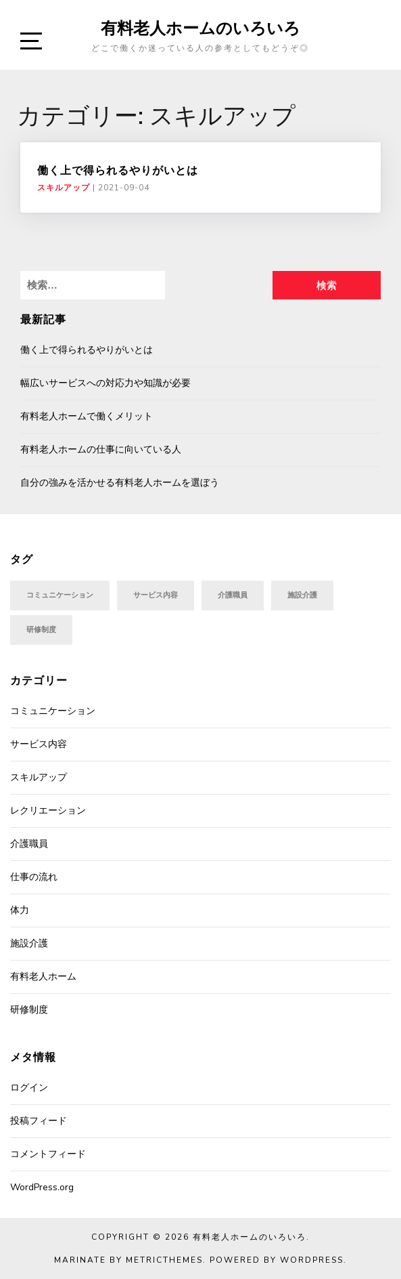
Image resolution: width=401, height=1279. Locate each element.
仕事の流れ (33, 877)
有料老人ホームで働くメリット (86, 416)
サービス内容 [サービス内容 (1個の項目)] (155, 595)
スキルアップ (63, 187)
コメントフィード (48, 1154)
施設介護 (29, 943)
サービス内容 (38, 744)
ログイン (29, 1087)
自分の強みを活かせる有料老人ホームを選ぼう (119, 482)
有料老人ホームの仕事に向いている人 (100, 449)
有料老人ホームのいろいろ (200, 28)
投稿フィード (38, 1120)
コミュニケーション (52, 711)
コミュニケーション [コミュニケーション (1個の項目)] (59, 595)
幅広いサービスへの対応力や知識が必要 (105, 383)
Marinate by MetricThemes (128, 1260)
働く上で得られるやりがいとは (117, 170)
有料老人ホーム (43, 976)
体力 (19, 910)
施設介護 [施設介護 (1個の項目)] (302, 595)
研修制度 (29, 1009)
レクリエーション (48, 810)
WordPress (312, 1260)
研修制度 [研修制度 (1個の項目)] (41, 630)
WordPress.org (42, 1187)
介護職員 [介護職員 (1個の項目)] (232, 595)
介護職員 (29, 843)
